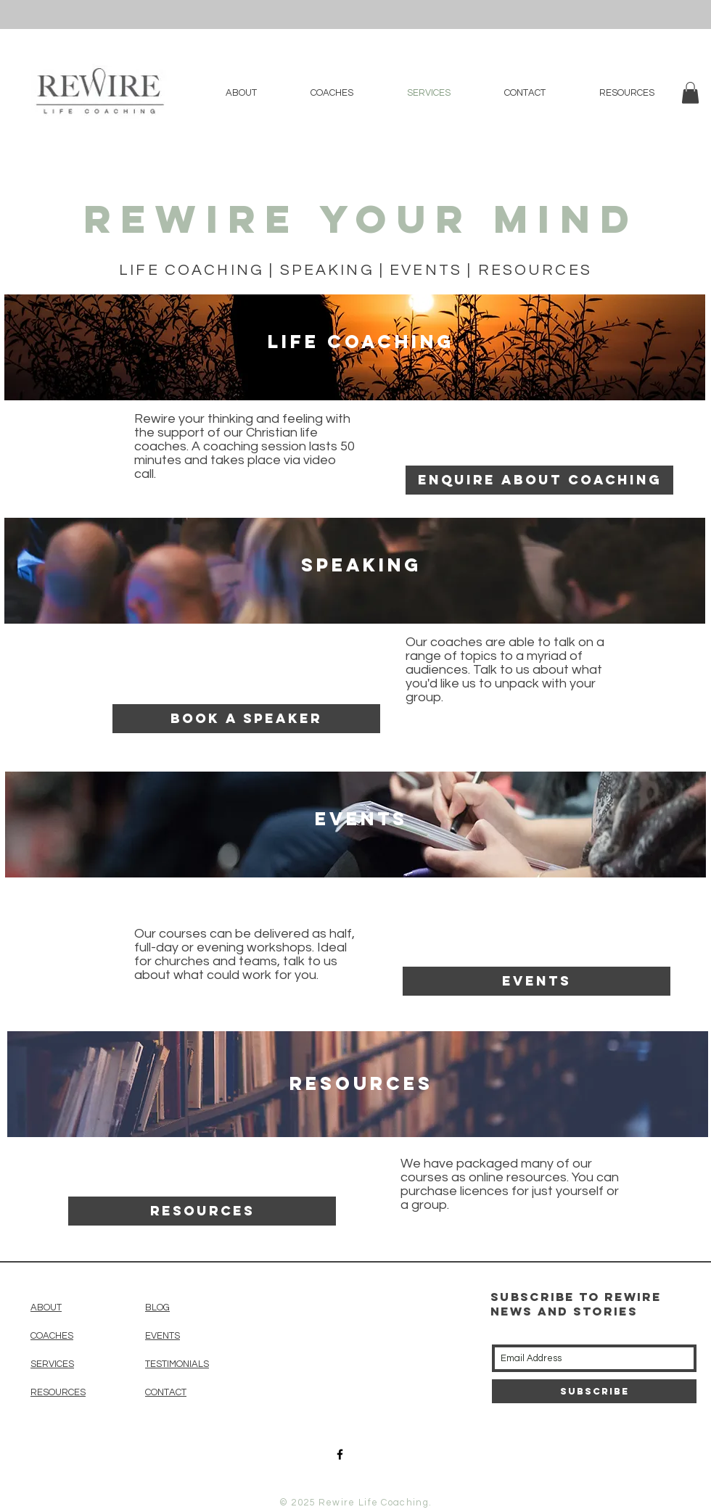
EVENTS (162, 1336)
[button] (690, 93)
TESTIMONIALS (177, 1364)
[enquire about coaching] (539, 480)
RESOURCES (58, 1392)
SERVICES (52, 1364)
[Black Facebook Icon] (340, 1454)
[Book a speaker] (246, 718)
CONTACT (165, 1392)
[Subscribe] (594, 1391)
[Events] (536, 981)
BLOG (157, 1307)
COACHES (51, 1336)
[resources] (202, 1211)
